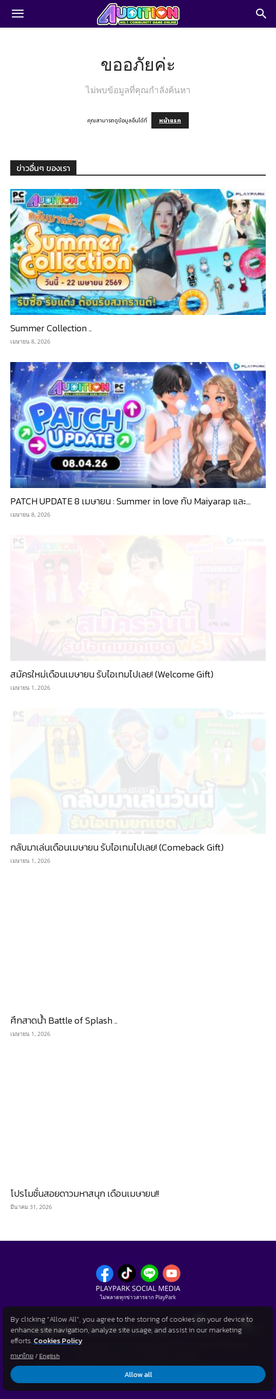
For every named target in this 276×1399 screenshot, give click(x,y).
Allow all (138, 1374)
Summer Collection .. (51, 328)
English (49, 1356)
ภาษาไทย (21, 1356)
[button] (17, 14)
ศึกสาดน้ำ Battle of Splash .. (63, 1020)
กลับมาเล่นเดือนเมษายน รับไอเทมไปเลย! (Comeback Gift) (117, 847)
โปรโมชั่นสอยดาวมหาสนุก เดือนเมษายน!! (84, 1193)
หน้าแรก (170, 120)
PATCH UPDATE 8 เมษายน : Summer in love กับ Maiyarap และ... (130, 501)
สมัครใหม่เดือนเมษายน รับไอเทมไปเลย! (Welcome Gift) (111, 674)
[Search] (261, 14)
